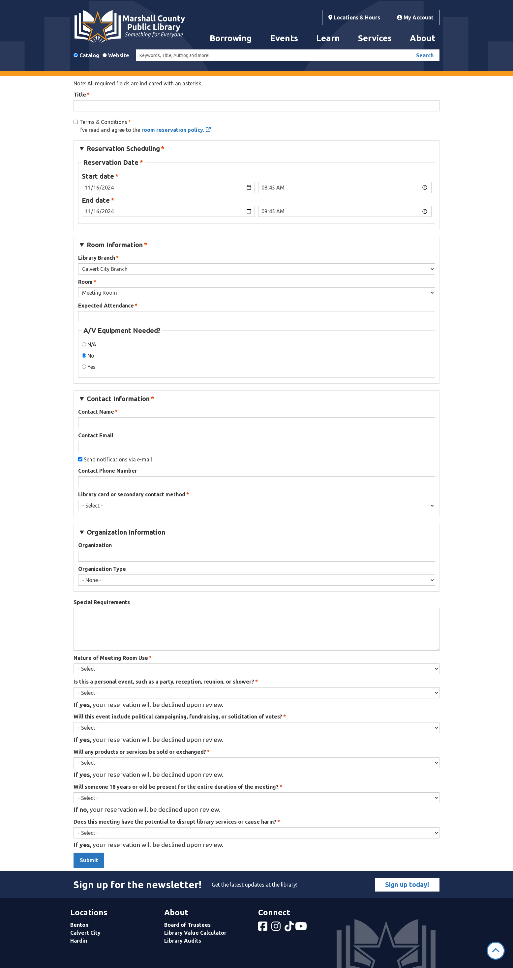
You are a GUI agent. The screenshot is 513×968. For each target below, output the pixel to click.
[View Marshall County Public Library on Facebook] (263, 928)
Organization (95, 545)
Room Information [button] (115, 245)
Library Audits (182, 941)
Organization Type (102, 569)
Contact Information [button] (118, 398)
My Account (415, 17)
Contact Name (96, 412)
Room (85, 282)
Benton (79, 925)
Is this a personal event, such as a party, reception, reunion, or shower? (164, 682)
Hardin (78, 941)
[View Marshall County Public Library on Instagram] (276, 928)
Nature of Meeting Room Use (111, 658)
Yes (91, 367)
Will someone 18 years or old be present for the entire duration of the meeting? (176, 787)
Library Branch (96, 258)
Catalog (89, 55)
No (90, 356)
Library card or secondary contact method (131, 494)
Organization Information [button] (126, 532)
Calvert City (85, 933)
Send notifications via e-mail (118, 459)
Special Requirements (102, 602)
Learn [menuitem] (328, 38)
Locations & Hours (354, 17)
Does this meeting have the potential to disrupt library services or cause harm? (175, 822)
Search (425, 55)
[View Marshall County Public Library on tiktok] (290, 928)
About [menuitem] (423, 38)
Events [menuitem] (284, 38)
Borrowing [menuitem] (231, 38)
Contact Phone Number (107, 471)
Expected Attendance (106, 305)
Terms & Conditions (103, 122)
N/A (91, 344)
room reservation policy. (172, 130)
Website (118, 55)
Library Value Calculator (195, 933)
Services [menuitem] (375, 38)
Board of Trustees (187, 925)
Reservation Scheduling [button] (123, 148)
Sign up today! (407, 884)
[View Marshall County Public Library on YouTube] (301, 928)
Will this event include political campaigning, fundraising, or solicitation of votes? (178, 716)
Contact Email (95, 435)
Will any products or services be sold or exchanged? (140, 752)
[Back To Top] (496, 951)
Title (80, 95)
